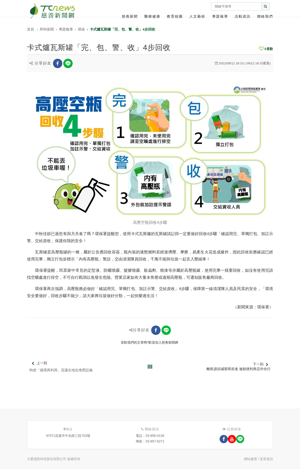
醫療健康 (152, 16)
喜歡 (266, 49)
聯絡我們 (265, 16)
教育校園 (175, 16)
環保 (81, 29)
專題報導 (220, 16)
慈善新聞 (130, 16)
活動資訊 (243, 16)
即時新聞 (47, 29)
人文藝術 (197, 16)
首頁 (30, 29)
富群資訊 (266, 459)
